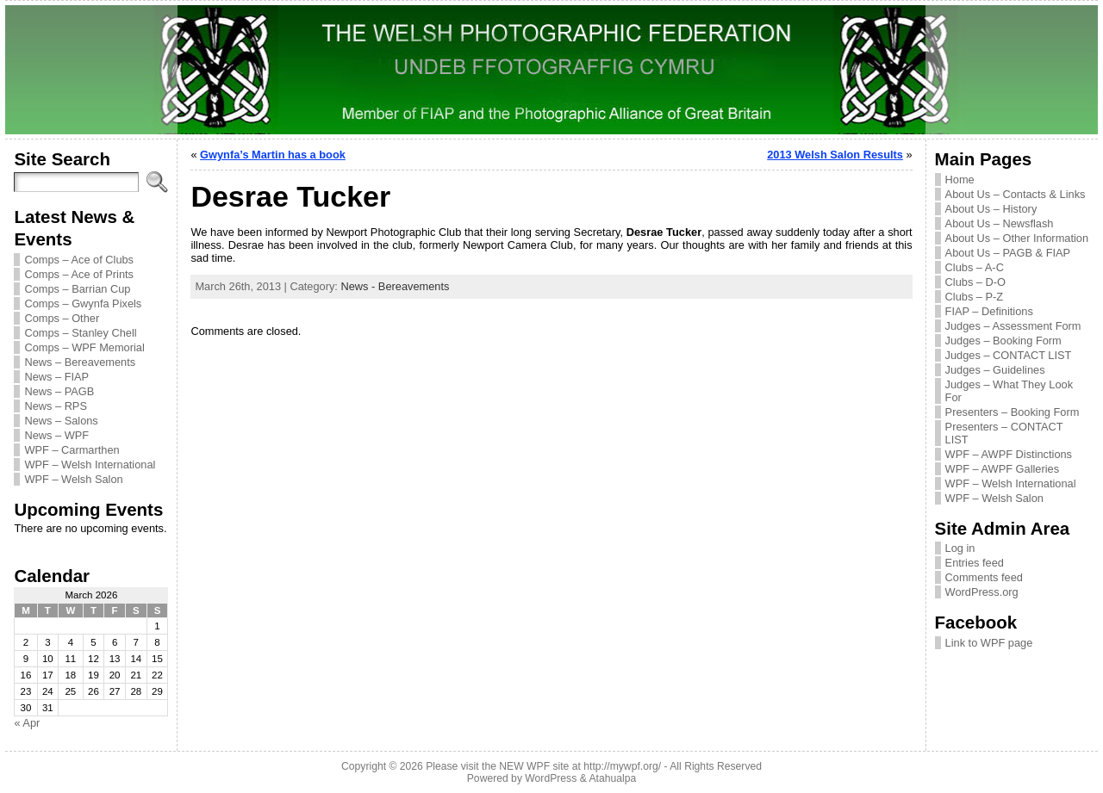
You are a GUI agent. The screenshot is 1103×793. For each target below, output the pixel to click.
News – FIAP (56, 376)
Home (960, 179)
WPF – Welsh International (89, 464)
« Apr (27, 722)
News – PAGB (59, 391)
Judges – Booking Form (1003, 340)
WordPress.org (982, 591)
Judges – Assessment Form (1013, 325)
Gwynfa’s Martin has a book (273, 154)
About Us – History (991, 208)
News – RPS (55, 406)
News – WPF (56, 435)
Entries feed (974, 562)
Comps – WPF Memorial (84, 347)
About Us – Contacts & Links (1015, 194)
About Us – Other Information (1016, 238)
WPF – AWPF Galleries (1002, 468)
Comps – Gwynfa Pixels (82, 303)
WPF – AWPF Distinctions (1008, 454)
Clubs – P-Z (974, 296)
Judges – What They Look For (1009, 391)
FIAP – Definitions (989, 311)
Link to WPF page (989, 642)
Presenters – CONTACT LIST (1004, 433)
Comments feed (984, 577)
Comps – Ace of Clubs (79, 259)
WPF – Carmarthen (71, 449)
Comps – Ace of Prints (79, 274)
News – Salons (60, 420)
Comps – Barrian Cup (77, 288)
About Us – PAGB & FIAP (1008, 252)
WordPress (550, 778)
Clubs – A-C (974, 267)
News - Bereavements (394, 286)
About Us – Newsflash (999, 223)
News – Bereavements (79, 362)
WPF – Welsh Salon (73, 479)
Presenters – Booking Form (1012, 412)
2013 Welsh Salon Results (835, 154)
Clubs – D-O (975, 282)
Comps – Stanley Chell (80, 332)
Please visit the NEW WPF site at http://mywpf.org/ (543, 766)
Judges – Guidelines (995, 369)
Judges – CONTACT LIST (1008, 355)
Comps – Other (61, 318)
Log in (960, 548)
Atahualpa (612, 778)
